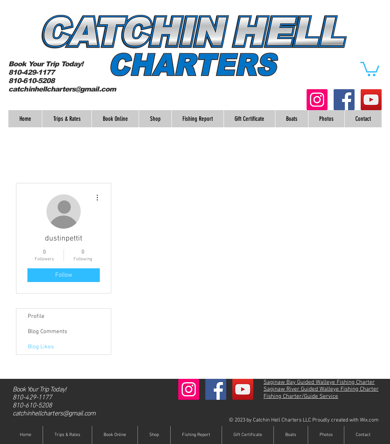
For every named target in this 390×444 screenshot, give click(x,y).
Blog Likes (41, 346)
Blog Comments (47, 331)
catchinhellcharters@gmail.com (62, 89)
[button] (369, 68)
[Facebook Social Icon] (344, 99)
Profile (36, 316)
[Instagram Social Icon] (317, 99)
